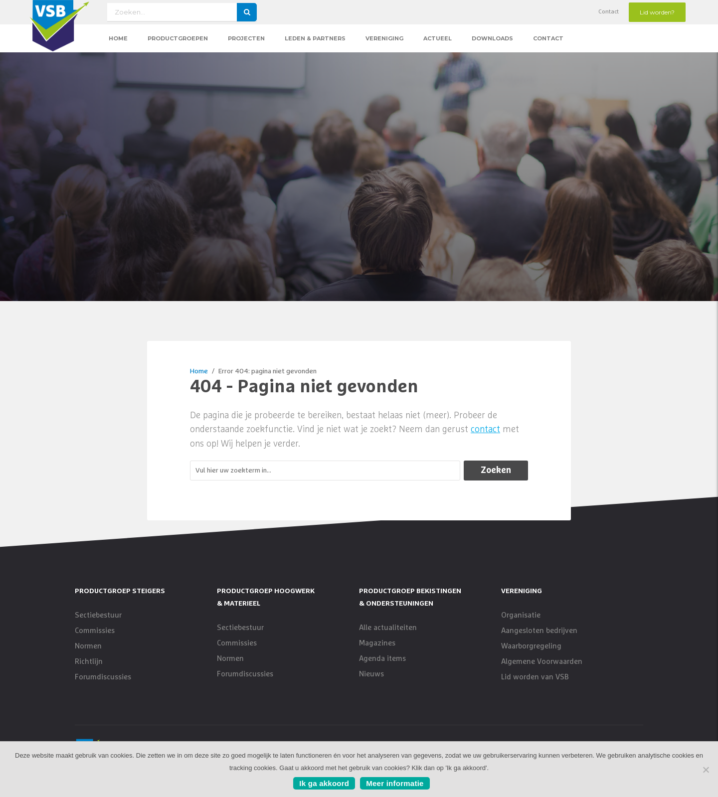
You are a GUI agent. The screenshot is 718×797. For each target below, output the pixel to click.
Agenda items (382, 658)
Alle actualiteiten (388, 628)
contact (485, 429)
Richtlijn (89, 661)
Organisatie (520, 615)
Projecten (246, 38)
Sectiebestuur (98, 615)
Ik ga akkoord (324, 783)
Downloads (492, 38)
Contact (608, 12)
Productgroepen (178, 38)
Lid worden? (657, 12)
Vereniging (384, 38)
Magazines (377, 643)
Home (118, 38)
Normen (88, 646)
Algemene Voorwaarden (541, 661)
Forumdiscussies (103, 677)
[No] (706, 770)
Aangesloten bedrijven (539, 631)
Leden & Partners (315, 38)
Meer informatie (394, 783)
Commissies (95, 631)
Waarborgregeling (531, 646)
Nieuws (371, 674)
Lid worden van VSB (535, 677)
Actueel (437, 38)
